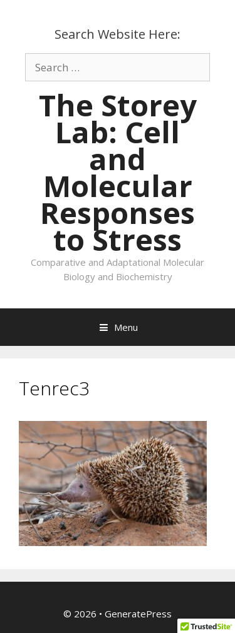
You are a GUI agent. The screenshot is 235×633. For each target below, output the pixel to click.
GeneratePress (138, 613)
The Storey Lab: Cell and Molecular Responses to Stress (118, 172)
